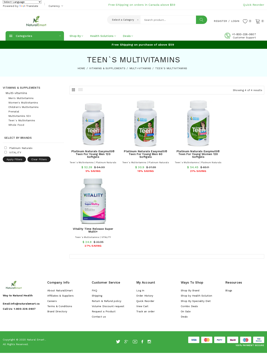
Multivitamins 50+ (19, 115)
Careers (52, 226)
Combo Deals (189, 232)
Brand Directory (57, 237)
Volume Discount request (108, 232)
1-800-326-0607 (25, 233)
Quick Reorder (253, 4)
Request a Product (104, 237)
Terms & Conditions (59, 232)
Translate (28, 5)
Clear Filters (39, 159)
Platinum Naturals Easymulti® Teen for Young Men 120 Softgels (91, 151)
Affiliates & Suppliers (61, 221)
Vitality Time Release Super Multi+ (242, 150)
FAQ (94, 215)
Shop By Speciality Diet (196, 226)
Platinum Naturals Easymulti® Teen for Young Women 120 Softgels (192, 151)
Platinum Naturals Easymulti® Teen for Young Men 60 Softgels (142, 151)
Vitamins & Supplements (21, 87)
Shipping (97, 221)
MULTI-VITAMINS (140, 68)
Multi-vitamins (16, 93)
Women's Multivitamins (23, 102)
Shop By (76, 36)
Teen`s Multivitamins (21, 120)
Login (234, 20)
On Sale (186, 237)
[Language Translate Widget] (22, 2)
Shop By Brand (190, 215)
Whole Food (16, 124)
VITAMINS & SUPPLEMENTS (107, 68)
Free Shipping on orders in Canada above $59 (141, 4)
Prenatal (13, 111)
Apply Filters (14, 159)
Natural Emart (36, 266)
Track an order (145, 237)
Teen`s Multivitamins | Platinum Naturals (92, 161)
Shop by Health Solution (197, 221)
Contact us (99, 243)
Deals (128, 36)
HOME (81, 68)
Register (219, 20)
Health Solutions (103, 36)
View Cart (142, 232)
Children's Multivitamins (23, 107)
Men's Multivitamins (21, 98)
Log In (140, 215)
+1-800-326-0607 (244, 34)
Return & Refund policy (107, 226)
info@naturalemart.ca (26, 228)
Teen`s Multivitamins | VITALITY (242, 157)
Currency (56, 5)
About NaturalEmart (60, 215)
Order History (145, 221)
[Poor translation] (13, 300)
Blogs (229, 215)
